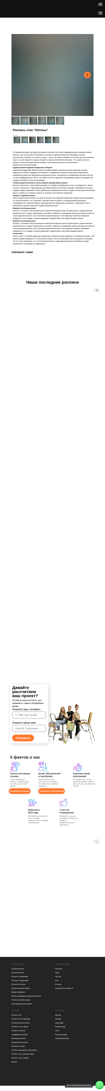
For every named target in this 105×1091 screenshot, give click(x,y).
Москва (58, 1015)
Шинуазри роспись (18, 1038)
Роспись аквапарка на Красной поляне (26, 996)
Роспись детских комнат (20, 1023)
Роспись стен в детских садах (22, 1054)
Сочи (57, 1031)
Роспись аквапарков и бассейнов (24, 1050)
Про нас (58, 977)
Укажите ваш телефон (26, 709)
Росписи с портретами (19, 980)
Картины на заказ (18, 1046)
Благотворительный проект (21, 1004)
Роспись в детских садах (20, 1000)
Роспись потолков (18, 1031)
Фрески (14, 1062)
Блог (57, 980)
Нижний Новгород (62, 1038)
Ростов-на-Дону (61, 1035)
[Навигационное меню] (100, 4)
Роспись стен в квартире (20, 1019)
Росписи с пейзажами (19, 977)
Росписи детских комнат (20, 988)
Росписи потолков (18, 984)
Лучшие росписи (17, 969)
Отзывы (58, 984)
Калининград (60, 1027)
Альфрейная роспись (19, 1035)
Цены (57, 973)
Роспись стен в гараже (20, 1058)
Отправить (23, 737)
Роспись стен (16, 1015)
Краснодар (59, 1023)
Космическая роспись (19, 1042)
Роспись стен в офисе (19, 1027)
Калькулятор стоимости (64, 988)
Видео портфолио (18, 992)
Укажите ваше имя (24, 722)
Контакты (58, 969)
